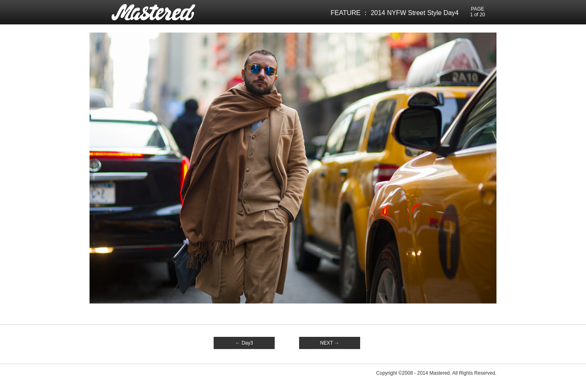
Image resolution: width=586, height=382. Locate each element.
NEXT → (329, 343)
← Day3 (244, 343)
